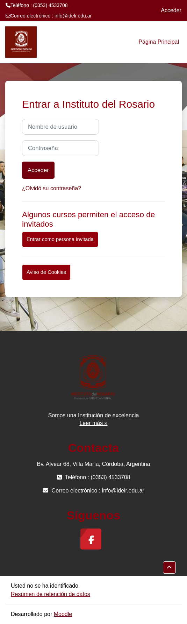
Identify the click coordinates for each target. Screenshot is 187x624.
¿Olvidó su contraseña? (51, 188)
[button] (169, 567)
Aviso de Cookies (46, 272)
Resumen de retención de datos (50, 594)
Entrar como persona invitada (60, 239)
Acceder (171, 10)
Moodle (63, 614)
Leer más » (93, 423)
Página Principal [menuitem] (158, 42)
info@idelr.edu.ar (73, 16)
